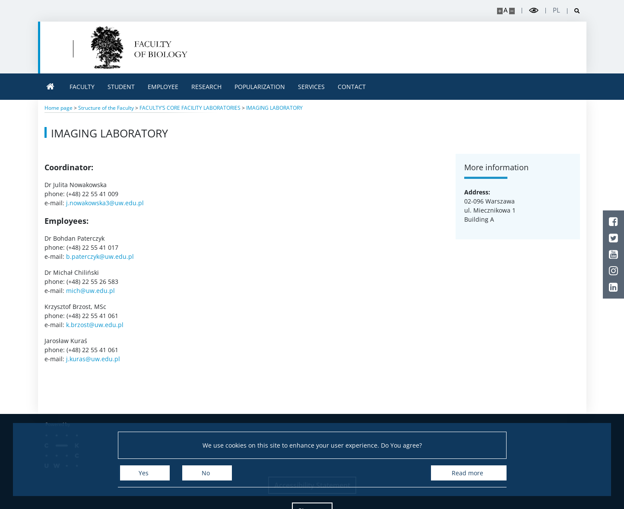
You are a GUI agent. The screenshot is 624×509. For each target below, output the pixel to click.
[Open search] (574, 11)
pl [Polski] (556, 10)
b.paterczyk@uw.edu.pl (100, 256)
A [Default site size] (505, 10)
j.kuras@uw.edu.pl (93, 359)
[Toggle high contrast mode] (534, 10)
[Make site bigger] (500, 11)
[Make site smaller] (512, 11)
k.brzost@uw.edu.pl (95, 325)
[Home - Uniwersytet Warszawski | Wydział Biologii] (139, 47)
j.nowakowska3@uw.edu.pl (105, 203)
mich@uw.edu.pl (90, 290)
